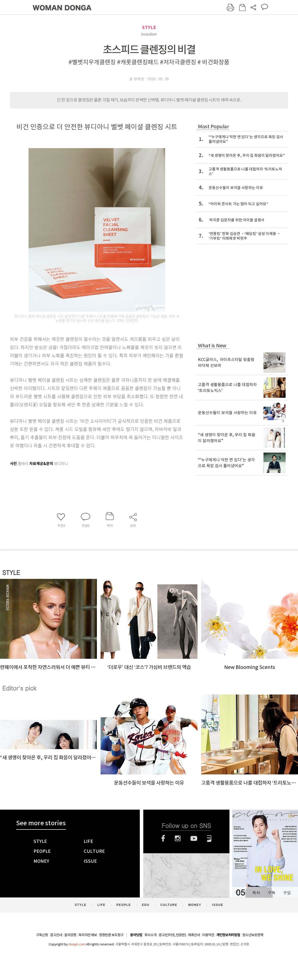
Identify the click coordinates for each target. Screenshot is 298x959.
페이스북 (163, 838)
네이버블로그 (209, 838)
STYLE (149, 27)
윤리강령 (70, 935)
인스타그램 (178, 838)
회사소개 (150, 935)
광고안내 (56, 935)
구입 (287, 892)
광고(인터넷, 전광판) (172, 935)
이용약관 (208, 935)
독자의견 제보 (87, 935)
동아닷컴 (136, 935)
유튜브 (193, 838)
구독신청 (42, 935)
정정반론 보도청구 (111, 935)
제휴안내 (194, 935)
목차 (256, 892)
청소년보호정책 (252, 935)
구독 (271, 892)
